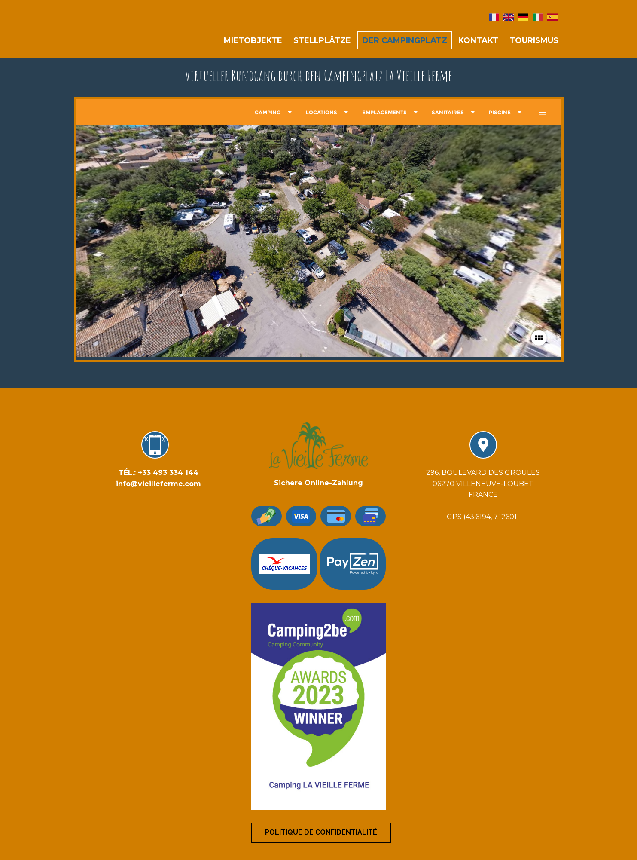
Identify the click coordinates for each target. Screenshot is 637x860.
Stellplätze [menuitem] (322, 40)
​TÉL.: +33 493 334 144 (158, 472)
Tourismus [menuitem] (533, 40)
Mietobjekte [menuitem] (253, 40)
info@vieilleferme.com (158, 484)
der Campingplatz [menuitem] (404, 40)
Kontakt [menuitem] (478, 40)
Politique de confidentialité (321, 832)
